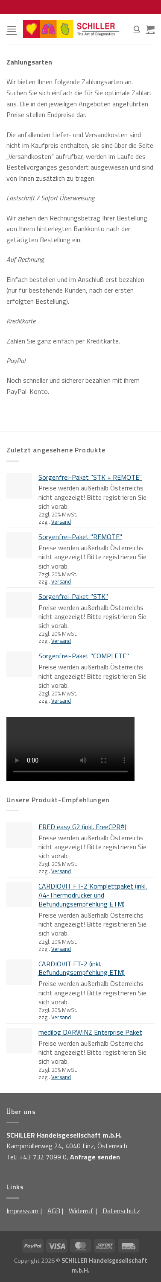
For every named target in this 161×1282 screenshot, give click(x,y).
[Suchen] (137, 29)
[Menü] (11, 28)
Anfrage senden (95, 1157)
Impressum (22, 1211)
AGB (53, 1211)
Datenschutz (121, 1211)
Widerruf (81, 1211)
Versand (61, 521)
